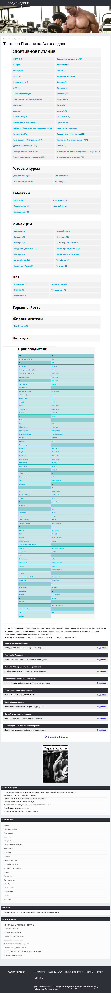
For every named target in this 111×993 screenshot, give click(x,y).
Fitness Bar (8, 876)
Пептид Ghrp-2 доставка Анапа (15, 948)
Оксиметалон (9, 892)
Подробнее (101, 648)
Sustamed (7, 899)
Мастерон (7, 837)
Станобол (7, 852)
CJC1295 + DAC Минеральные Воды (22, 951)
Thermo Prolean (10, 888)
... (67, 737)
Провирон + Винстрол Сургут (14, 936)
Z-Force (7, 825)
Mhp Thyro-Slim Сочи (11, 928)
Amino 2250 (8, 849)
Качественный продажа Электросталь (13, 940)
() (46, 737)
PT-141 (6, 896)
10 (64, 737)
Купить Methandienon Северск (13, 955)
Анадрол (7, 872)
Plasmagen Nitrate (10, 829)
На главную (39, 972)
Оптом (100, 972)
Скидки (89, 972)
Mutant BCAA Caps (11, 864)
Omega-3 (7, 841)
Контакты (38, 978)
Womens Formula (10, 860)
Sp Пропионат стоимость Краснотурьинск (16, 944)
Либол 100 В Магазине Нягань (19, 925)
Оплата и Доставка (74, 972)
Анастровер (8, 833)
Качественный (9, 880)
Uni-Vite (7, 856)
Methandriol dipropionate (13, 868)
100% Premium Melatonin (13, 845)
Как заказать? (55, 972)
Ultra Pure (7, 884)
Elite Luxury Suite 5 (12, 932)
